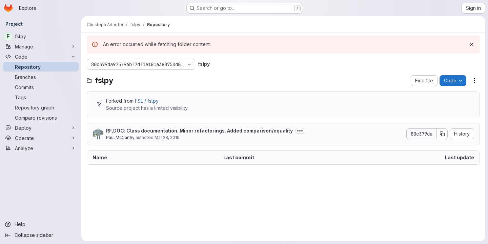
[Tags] (41, 97)
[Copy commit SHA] (442, 133)
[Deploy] (41, 128)
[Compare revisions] (41, 117)
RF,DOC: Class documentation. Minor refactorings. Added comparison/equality (199, 131)
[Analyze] (41, 148)
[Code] (41, 56)
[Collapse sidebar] (41, 235)
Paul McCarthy (120, 137)
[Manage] (41, 46)
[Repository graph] (41, 107)
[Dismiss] (472, 44)
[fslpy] (41, 36)
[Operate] (41, 138)
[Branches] (41, 77)
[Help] (41, 224)
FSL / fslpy (147, 101)
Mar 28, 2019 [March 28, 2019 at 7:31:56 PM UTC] (167, 137)
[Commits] (41, 87)
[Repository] (41, 67)
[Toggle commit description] (300, 131)
